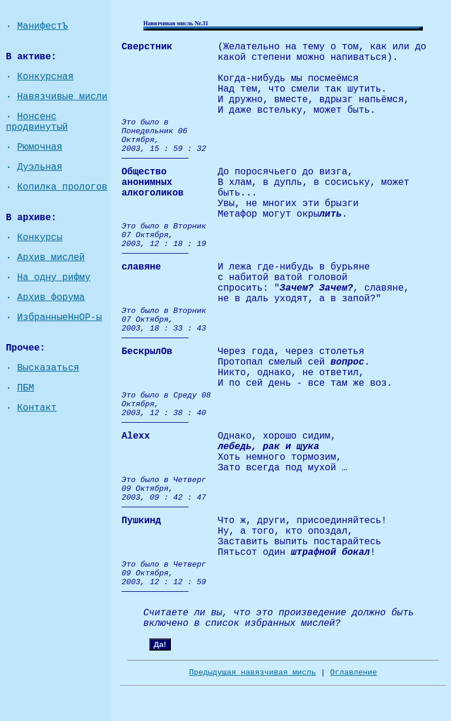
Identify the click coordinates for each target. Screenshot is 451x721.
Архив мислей (51, 257)
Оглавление (353, 672)
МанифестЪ (42, 26)
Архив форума (51, 297)
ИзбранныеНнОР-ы (59, 317)
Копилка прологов (62, 187)
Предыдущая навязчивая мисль (252, 672)
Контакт (36, 408)
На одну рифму (53, 277)
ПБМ (25, 388)
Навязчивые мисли (62, 97)
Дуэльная (39, 167)
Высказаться (48, 368)
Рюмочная (39, 147)
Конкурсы (39, 238)
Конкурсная (45, 77)
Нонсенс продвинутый (37, 122)
